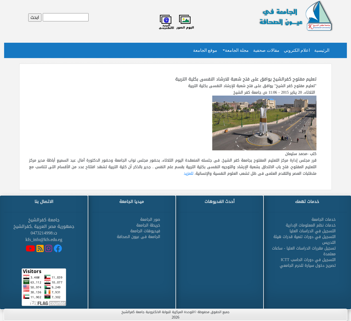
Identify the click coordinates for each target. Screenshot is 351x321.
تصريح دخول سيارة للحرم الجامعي (308, 265)
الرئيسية (321, 50)
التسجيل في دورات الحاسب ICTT (308, 259)
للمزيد (188, 173)
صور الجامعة (150, 219)
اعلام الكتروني (297, 50)
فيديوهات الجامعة (145, 231)
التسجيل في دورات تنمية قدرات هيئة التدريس (304, 239)
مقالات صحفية (266, 50)
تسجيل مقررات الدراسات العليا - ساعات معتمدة (304, 251)
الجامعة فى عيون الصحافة (138, 236)
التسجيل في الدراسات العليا (313, 231)
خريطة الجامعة (148, 225)
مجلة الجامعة (237, 50)
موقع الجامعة (205, 50)
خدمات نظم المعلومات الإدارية (311, 225)
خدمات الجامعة (324, 219)
